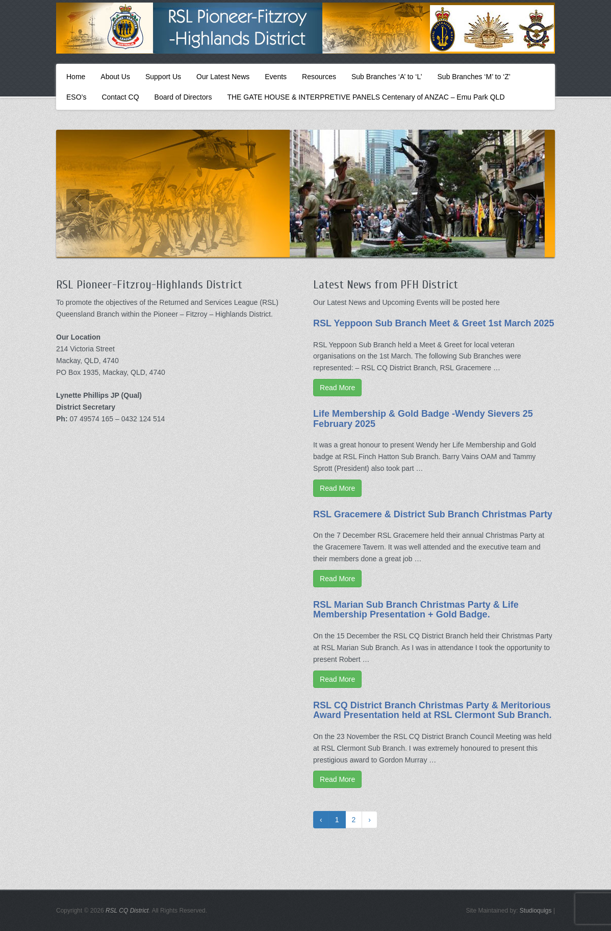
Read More (337, 388)
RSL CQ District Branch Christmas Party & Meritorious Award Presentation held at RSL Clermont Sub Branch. (432, 710)
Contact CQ (120, 97)
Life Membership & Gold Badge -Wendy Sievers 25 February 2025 (423, 419)
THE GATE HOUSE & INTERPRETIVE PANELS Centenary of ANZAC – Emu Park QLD (365, 97)
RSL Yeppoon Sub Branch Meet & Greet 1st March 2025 (433, 323)
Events (276, 77)
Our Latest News (222, 77)
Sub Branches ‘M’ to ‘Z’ (474, 77)
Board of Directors (183, 97)
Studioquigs (536, 910)
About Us (115, 77)
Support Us (163, 77)
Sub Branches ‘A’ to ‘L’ (386, 77)
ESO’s (76, 97)
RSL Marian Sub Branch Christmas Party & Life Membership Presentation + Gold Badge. (416, 610)
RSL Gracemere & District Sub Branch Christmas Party (432, 514)
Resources (319, 77)
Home (75, 77)
